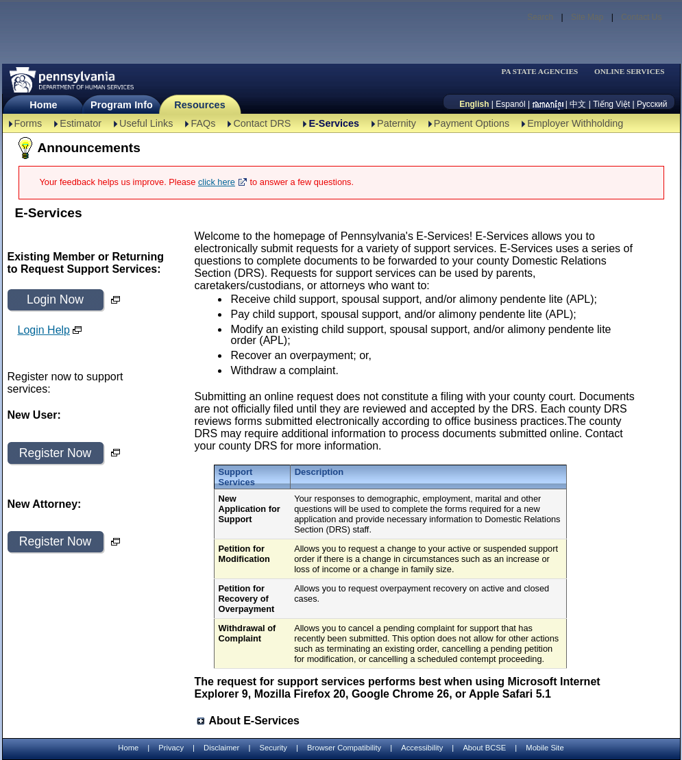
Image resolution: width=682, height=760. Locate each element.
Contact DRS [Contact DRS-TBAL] (262, 123)
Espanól (510, 104)
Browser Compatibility (344, 748)
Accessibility (422, 748)
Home (43, 104)
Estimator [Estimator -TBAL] (80, 123)
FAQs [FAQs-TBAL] (203, 123)
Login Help (44, 330)
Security (273, 748)
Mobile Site (544, 748)
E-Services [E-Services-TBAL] (333, 123)
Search (540, 17)
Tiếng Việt (611, 104)
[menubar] (544, 71)
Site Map (587, 17)
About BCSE (484, 748)
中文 (578, 104)
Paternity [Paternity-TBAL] (396, 123)
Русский (652, 104)
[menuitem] (544, 71)
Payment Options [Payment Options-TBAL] (471, 123)
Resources (200, 104)
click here (216, 182)
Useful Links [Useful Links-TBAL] (146, 123)
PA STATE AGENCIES (539, 71)
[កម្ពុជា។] (548, 104)
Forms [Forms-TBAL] (28, 123)
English (474, 104)
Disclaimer (221, 748)
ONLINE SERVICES (629, 71)
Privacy (171, 748)
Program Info (121, 104)
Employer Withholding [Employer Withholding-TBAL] (575, 123)
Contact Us (641, 17)
